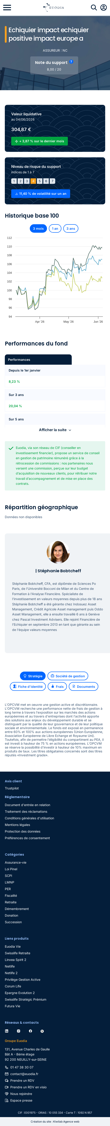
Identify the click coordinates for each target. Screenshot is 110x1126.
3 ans (70, 228)
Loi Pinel (11, 869)
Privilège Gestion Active (22, 979)
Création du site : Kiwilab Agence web (55, 1121)
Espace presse (21, 1100)
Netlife (10, 966)
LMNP (9, 882)
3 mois (38, 228)
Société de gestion (68, 676)
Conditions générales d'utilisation (29, 818)
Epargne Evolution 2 (20, 993)
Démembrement (17, 909)
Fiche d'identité (28, 686)
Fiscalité (11, 895)
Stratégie (32, 676)
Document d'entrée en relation (27, 805)
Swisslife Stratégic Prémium (25, 999)
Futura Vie (12, 1006)
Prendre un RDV (22, 1080)
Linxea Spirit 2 (15, 960)
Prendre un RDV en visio (28, 1087)
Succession (13, 922)
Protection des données (22, 831)
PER (8, 889)
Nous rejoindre (21, 1094)
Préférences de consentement (27, 838)
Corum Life (13, 986)
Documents (83, 686)
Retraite (10, 902)
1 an (55, 228)
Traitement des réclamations (26, 811)
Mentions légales (17, 825)
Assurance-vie (15, 862)
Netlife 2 (11, 973)
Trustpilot (12, 788)
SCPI (8, 876)
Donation (11, 915)
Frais (57, 686)
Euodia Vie (13, 946)
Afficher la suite (52, 429)
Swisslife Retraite (17, 953)
